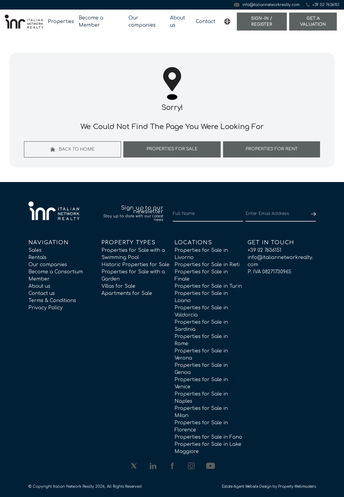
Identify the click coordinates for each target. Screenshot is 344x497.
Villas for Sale (118, 286)
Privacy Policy (45, 307)
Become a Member (91, 21)
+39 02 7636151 (264, 250)
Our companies (142, 21)
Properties (61, 21)
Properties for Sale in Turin (208, 286)
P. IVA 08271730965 (269, 272)
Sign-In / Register (261, 21)
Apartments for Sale (126, 293)
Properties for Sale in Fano (208, 437)
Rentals (37, 257)
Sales (35, 250)
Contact (205, 21)
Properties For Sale (172, 149)
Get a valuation (313, 21)
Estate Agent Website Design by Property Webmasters (269, 486)
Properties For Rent (272, 149)
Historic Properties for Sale (135, 264)
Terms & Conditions (52, 300)
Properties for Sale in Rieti (207, 264)
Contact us (41, 293)
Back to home (72, 149)
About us (177, 21)
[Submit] (312, 213)
